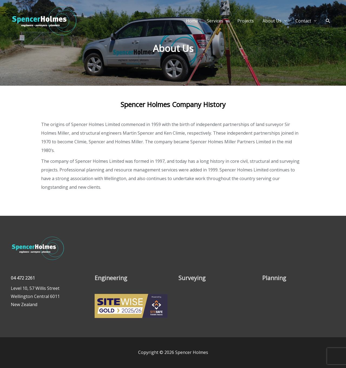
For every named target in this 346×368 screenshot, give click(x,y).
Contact (303, 29)
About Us (271, 29)
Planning (274, 278)
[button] (328, 29)
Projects (245, 29)
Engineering (111, 278)
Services (215, 29)
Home (192, 29)
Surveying (192, 278)
